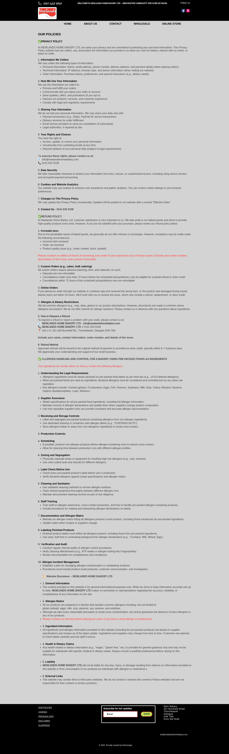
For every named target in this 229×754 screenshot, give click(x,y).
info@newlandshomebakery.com (101, 323)
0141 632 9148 (52, 3)
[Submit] (146, 714)
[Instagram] (188, 10)
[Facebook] (183, 10)
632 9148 (174, 719)
